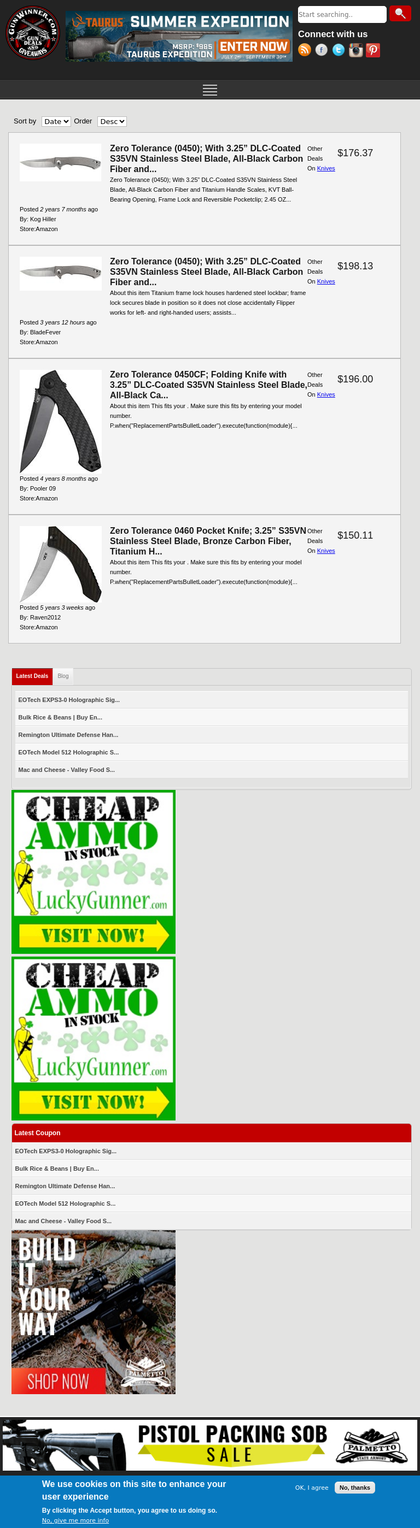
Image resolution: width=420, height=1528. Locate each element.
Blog (62, 676)
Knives (326, 168)
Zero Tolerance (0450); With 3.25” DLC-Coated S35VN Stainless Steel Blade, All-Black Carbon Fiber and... (206, 159)
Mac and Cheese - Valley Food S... (67, 769)
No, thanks (355, 1488)
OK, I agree (312, 1488)
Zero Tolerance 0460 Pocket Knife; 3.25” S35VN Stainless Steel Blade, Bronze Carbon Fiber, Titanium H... (208, 541)
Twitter (340, 51)
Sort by (25, 121)
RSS (306, 51)
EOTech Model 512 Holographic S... (69, 752)
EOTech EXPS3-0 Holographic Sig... (69, 700)
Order (83, 121)
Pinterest (374, 51)
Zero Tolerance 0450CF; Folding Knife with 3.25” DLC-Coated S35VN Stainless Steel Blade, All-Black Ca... (208, 385)
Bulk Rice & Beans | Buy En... (60, 717)
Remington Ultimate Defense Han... (69, 734)
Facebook (323, 51)
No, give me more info (75, 1521)
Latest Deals (35, 674)
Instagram (357, 51)
